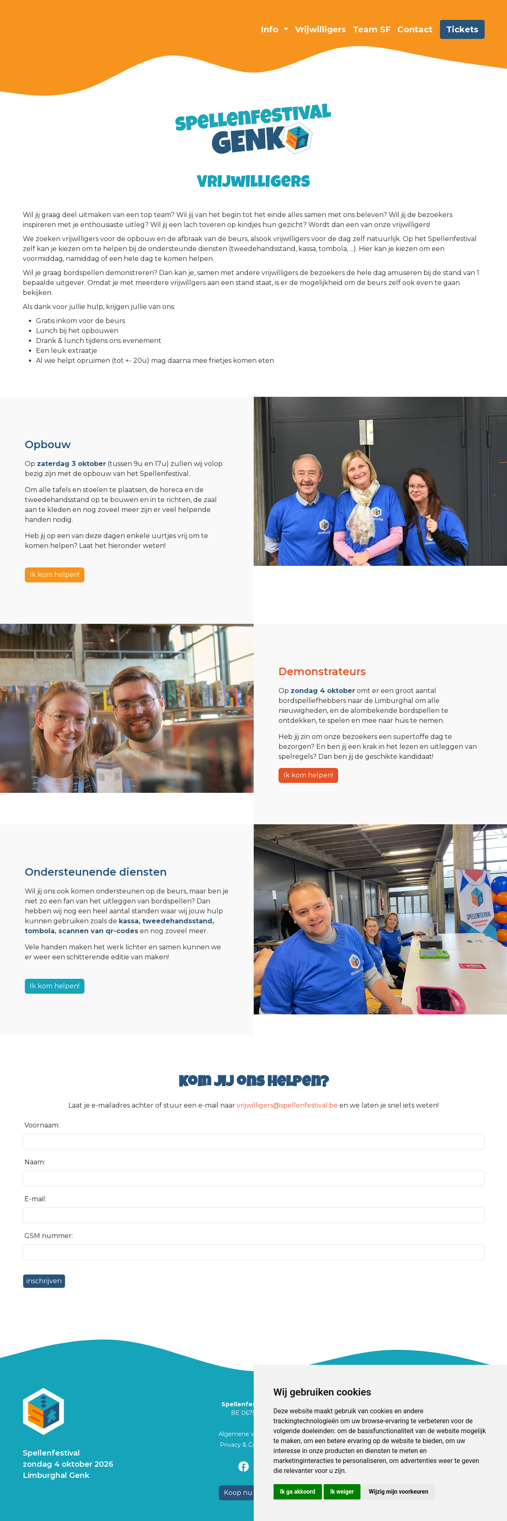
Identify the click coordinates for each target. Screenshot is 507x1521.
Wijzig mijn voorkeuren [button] (398, 1491)
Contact (415, 29)
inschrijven (44, 1281)
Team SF (372, 29)
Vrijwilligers (320, 29)
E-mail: (35, 1199)
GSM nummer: (48, 1236)
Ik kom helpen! (54, 575)
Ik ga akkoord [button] (297, 1491)
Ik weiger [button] (342, 1491)
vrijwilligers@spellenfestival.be (287, 1105)
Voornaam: (42, 1125)
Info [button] (271, 29)
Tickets (462, 29)
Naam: (34, 1162)
